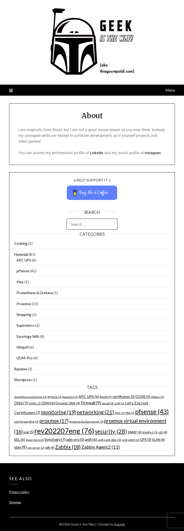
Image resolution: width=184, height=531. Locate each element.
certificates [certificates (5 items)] (123, 397)
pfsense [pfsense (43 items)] (152, 411)
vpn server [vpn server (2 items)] (36, 447)
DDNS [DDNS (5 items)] (142, 397)
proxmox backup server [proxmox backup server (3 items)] (86, 421)
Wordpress (23, 380)
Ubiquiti (23, 347)
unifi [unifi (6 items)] (91, 439)
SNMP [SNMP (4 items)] (135, 432)
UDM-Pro (25, 358)
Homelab (21, 254)
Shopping (24, 314)
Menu (170, 90)
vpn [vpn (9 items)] (20, 447)
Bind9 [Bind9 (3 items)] (106, 397)
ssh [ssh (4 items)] (162, 432)
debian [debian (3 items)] (157, 397)
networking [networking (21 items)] (95, 412)
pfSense (23, 271)
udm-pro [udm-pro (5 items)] (75, 440)
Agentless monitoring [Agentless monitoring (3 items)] (30, 397)
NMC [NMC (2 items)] (120, 412)
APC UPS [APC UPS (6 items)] (89, 396)
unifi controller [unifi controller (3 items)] (109, 440)
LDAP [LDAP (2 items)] (119, 403)
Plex (20, 282)
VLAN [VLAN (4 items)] (158, 440)
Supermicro (25, 325)
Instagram (154, 153)
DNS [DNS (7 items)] (21, 403)
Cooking (21, 243)
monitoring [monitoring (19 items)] (58, 412)
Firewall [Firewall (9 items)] (91, 402)
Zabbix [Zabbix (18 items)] (68, 447)
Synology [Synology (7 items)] (54, 439)
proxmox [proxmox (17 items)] (54, 421)
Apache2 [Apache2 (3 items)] (70, 397)
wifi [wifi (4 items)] (49, 447)
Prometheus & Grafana (35, 293)
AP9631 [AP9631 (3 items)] (54, 397)
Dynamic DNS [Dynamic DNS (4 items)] (68, 403)
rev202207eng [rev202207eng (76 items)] (64, 430)
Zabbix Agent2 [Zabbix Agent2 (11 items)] (100, 447)
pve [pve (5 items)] (28, 432)
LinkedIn (97, 153)
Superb (119, 524)
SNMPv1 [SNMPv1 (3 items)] (149, 432)
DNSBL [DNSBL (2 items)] (35, 403)
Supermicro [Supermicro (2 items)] (35, 439)
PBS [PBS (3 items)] (129, 413)
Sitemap (15, 502)
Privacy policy (19, 492)
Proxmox (24, 304)
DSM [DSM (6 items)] (48, 403)
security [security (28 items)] (111, 431)
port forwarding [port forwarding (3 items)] (26, 421)
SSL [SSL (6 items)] (19, 439)
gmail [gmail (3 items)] (107, 403)
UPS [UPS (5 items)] (145, 440)
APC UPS (24, 260)
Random (20, 369)
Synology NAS (28, 336)
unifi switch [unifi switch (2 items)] (130, 439)
